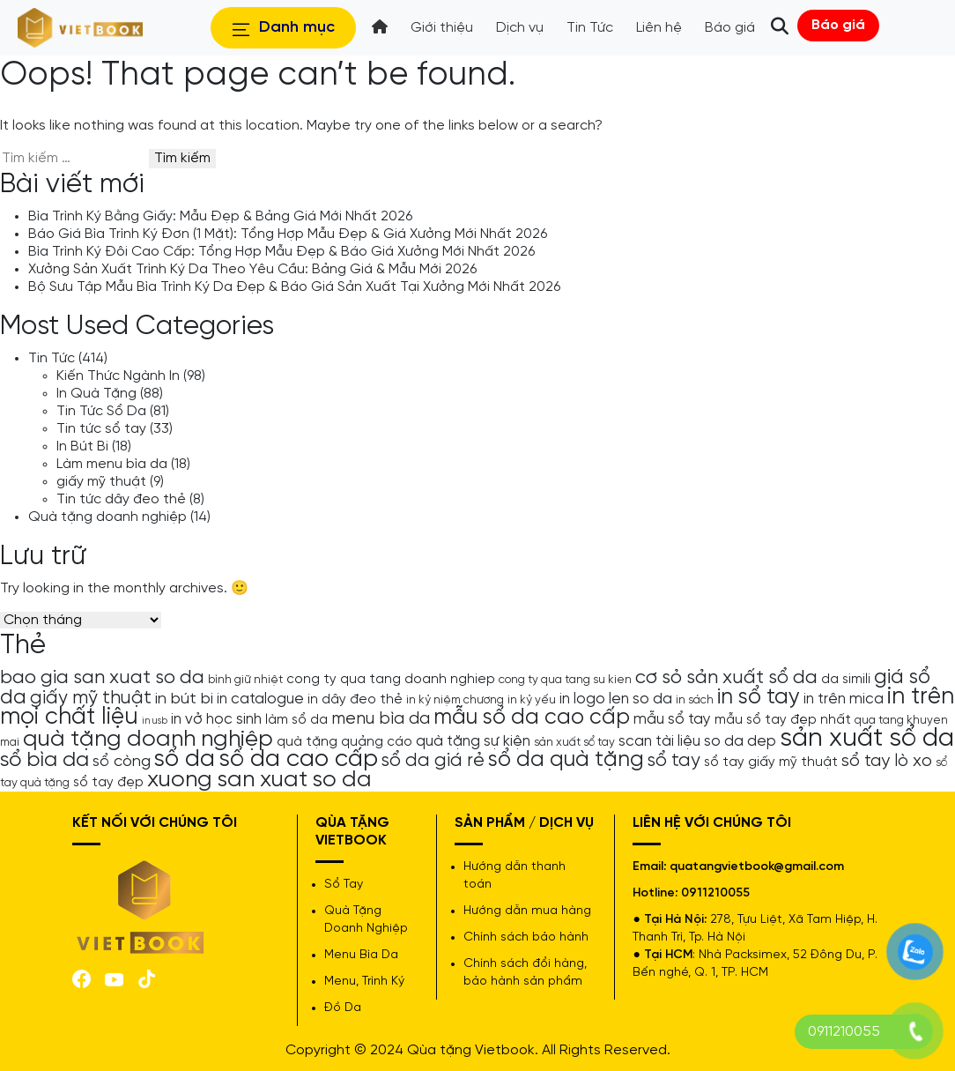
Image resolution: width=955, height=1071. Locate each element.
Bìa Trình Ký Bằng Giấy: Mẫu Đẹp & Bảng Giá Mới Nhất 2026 (220, 216)
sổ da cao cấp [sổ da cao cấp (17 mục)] (298, 759)
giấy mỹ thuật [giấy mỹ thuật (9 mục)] (91, 698)
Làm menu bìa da (111, 464)
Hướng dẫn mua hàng (527, 911)
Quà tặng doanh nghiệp (107, 516)
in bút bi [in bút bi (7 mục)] (184, 699)
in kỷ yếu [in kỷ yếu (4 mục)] (531, 700)
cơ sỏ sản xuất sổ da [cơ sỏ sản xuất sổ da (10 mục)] (726, 678)
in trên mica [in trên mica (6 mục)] (843, 699)
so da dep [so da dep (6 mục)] (740, 741)
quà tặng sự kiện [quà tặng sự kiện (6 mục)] (473, 741)
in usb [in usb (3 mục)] (154, 721)
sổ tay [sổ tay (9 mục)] (674, 760)
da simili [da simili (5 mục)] (845, 680)
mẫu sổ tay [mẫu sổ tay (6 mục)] (672, 719)
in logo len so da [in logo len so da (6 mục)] (615, 699)
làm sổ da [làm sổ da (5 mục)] (296, 720)
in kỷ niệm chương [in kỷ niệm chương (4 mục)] (455, 700)
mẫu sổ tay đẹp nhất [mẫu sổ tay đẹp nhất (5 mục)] (782, 720)
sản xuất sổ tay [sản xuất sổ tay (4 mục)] (574, 742)
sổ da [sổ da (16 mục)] (184, 759)
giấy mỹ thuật (101, 481)
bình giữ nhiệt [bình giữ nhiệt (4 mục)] (245, 679)
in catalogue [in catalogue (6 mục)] (260, 699)
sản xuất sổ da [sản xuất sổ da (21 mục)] (867, 738)
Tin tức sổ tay (101, 428)
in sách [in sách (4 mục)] (695, 700)
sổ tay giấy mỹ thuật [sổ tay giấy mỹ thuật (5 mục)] (771, 762)
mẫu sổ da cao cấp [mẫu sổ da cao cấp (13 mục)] (531, 717)
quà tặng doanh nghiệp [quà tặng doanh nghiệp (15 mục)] (148, 739)
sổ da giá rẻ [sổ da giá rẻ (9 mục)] (433, 760)
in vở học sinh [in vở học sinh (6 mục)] (216, 719)
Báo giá (838, 25)
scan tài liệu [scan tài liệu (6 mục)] (659, 741)
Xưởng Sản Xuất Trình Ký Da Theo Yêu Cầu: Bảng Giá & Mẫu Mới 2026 (252, 269)
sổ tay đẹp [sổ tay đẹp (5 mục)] (108, 783)
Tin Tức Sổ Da (101, 411)
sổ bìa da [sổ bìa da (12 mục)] (44, 760)
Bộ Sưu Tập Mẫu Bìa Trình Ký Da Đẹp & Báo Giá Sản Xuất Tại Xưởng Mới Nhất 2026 (294, 286)
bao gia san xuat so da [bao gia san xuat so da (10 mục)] (102, 678)
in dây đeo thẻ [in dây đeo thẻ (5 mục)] (355, 700)
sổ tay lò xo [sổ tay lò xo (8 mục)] (886, 761)
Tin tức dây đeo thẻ (121, 499)
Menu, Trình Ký (364, 981)
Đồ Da (342, 1008)
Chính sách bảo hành (526, 937)
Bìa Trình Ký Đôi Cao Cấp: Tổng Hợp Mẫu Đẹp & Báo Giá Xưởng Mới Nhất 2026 (281, 251)
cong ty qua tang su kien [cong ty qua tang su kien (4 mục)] (565, 679)
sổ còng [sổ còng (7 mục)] (122, 761)
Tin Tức (51, 358)
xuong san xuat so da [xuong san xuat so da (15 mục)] (259, 780)
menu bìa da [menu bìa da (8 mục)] (380, 719)
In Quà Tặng (96, 393)
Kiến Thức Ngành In (118, 375)
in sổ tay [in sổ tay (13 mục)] (758, 697)
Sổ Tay (343, 884)
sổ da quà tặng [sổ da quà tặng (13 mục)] (566, 759)
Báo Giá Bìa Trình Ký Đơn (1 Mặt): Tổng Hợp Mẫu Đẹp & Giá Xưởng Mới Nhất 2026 (287, 234)
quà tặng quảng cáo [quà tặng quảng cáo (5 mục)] (344, 742)
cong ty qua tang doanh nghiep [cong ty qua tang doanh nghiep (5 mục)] (390, 680)
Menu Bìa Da (361, 955)
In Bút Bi (82, 446)
